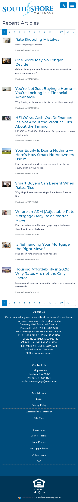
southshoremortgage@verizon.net (39, 381)
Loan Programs (39, 436)
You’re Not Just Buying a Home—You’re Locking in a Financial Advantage (45, 92)
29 (61, 32)
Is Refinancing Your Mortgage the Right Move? (42, 246)
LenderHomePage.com (48, 498)
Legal (39, 399)
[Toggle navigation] (72, 5)
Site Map (39, 418)
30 (67, 32)
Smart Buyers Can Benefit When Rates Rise (44, 185)
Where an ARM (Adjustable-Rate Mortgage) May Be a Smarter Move (44, 215)
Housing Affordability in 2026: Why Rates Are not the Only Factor (42, 273)
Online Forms (39, 455)
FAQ (39, 461)
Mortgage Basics (39, 449)
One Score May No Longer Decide (39, 62)
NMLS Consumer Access (39, 353)
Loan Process (39, 442)
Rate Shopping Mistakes (37, 39)
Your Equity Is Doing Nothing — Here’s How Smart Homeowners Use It (44, 154)
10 (50, 32)
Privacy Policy (39, 405)
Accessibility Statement (39, 412)
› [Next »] (73, 32)
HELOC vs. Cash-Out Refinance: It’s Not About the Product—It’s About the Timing (43, 122)
